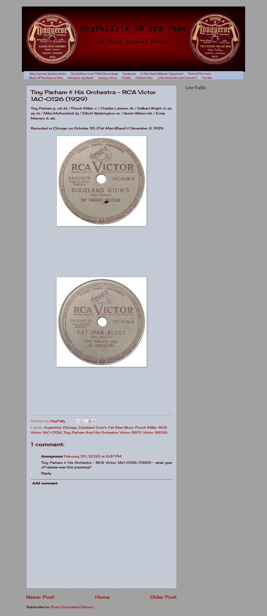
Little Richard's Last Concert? (177, 77)
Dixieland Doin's (93, 428)
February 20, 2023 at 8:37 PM (93, 456)
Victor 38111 (130, 433)
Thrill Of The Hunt (199, 73)
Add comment (44, 483)
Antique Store (107, 77)
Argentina (52, 428)
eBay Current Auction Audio (47, 73)
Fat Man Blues (121, 428)
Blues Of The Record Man (46, 77)
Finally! (126, 77)
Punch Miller (146, 428)
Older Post (163, 597)
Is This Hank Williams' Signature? (162, 73)
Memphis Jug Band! (80, 77)
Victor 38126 (155, 433)
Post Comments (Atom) (72, 607)
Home (102, 597)
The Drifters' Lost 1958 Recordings (94, 73)
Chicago (70, 428)
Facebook (129, 73)
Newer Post (40, 597)
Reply (46, 473)
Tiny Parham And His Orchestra (90, 433)
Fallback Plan (144, 77)
